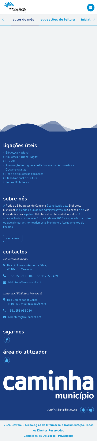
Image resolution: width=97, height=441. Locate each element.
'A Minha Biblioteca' (62, 410)
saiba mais (12, 238)
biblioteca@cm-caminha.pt (24, 282)
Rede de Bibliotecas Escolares (24, 174)
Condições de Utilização (40, 436)
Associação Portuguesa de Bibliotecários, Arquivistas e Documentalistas (39, 168)
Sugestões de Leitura (63, 19)
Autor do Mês (29, 19)
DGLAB (10, 161)
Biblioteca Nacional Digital (21, 157)
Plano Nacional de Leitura (21, 178)
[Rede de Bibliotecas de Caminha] (15, 7)
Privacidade (65, 436)
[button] (3, 19)
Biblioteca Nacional (17, 153)
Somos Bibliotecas (17, 182)
